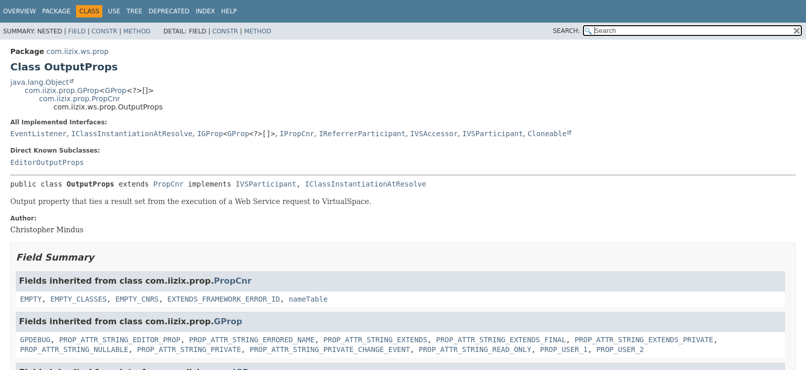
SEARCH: (566, 30)
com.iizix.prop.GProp (62, 90)
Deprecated (169, 11)
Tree (134, 11)
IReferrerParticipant (362, 134)
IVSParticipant (493, 134)
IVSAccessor (434, 134)
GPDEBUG (35, 340)
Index (205, 11)
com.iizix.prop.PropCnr (79, 99)
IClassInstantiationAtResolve (131, 134)
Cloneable (546, 134)
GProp (115, 90)
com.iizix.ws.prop (77, 51)
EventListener (38, 134)
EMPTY (31, 299)
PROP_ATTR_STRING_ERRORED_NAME (252, 340)
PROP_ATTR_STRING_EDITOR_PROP (119, 340)
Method (137, 31)
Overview (19, 11)
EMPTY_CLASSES (78, 299)
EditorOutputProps (47, 162)
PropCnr (168, 184)
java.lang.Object (39, 82)
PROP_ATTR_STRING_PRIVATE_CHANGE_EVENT (330, 349)
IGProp (210, 134)
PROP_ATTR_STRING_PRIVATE (189, 349)
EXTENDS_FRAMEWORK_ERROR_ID (224, 299)
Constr (104, 31)
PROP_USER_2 (620, 349)
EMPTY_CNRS (136, 299)
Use (114, 11)
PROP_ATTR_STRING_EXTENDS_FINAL (501, 340)
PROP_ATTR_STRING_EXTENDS (375, 340)
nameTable (308, 299)
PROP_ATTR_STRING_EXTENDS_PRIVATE (644, 340)
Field (76, 31)
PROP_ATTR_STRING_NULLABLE (74, 349)
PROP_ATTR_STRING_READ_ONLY (474, 349)
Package (56, 11)
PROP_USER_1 (564, 349)
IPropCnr (297, 134)
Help (229, 11)
